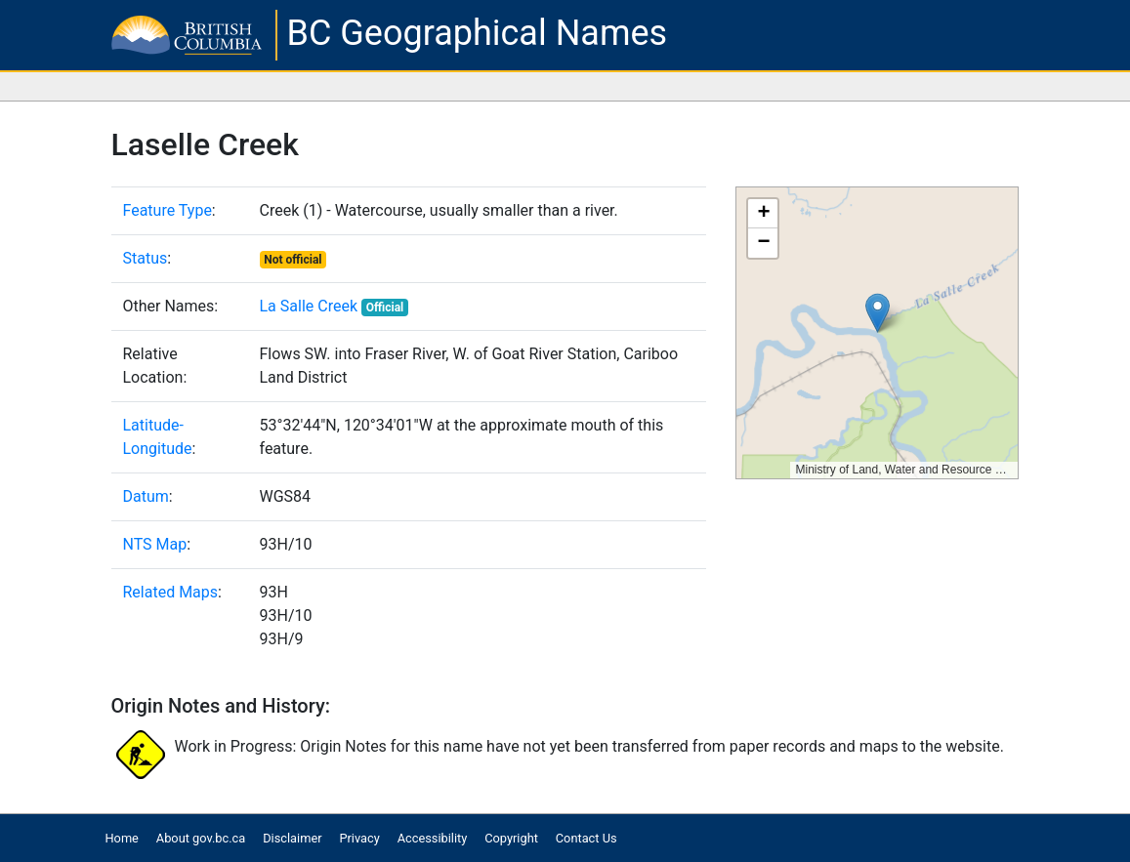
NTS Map (155, 544)
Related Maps (171, 592)
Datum (146, 496)
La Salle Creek (309, 306)
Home (121, 838)
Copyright (511, 838)
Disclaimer (292, 838)
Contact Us (586, 838)
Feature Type (167, 210)
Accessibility (433, 838)
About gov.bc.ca (200, 838)
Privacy (359, 838)
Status (145, 258)
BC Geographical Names (477, 33)
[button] (877, 313)
